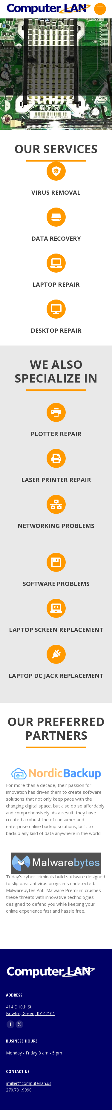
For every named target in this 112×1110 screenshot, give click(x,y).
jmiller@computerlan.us (28, 1083)
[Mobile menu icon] (100, 9)
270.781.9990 (19, 1090)
